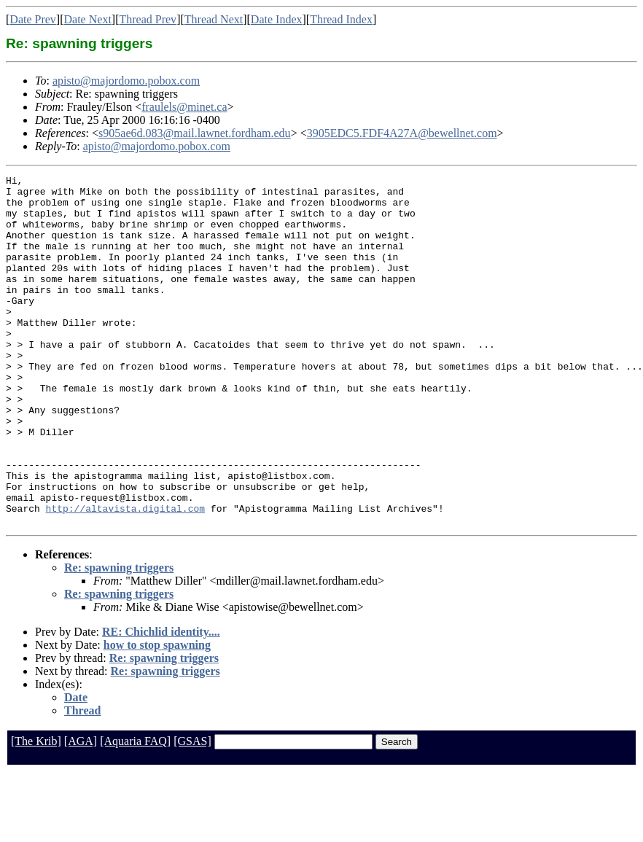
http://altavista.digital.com (125, 575)
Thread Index (341, 19)
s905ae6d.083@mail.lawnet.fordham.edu (194, 133)
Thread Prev (147, 19)
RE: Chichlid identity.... (161, 701)
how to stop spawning (157, 715)
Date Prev (32, 19)
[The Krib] (36, 811)
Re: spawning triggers (119, 637)
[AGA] (80, 811)
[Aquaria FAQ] (135, 811)
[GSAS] (192, 811)
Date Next (88, 19)
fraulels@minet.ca (184, 107)
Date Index (277, 19)
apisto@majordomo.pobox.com (126, 80)
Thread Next (213, 19)
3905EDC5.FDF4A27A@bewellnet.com (402, 133)
